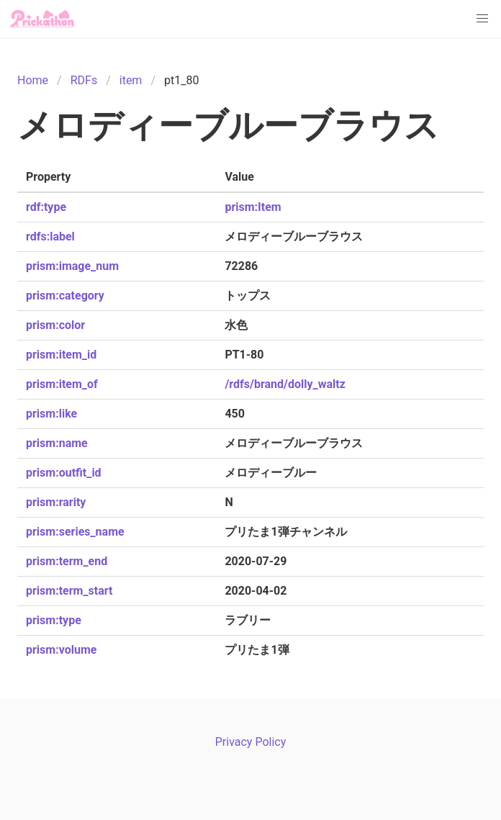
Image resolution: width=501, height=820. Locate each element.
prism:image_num (72, 266)
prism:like (51, 413)
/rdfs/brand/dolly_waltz (285, 384)
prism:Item (253, 207)
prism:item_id (61, 354)
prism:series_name (75, 532)
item (131, 80)
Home (32, 80)
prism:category (65, 295)
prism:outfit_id (63, 472)
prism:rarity (56, 502)
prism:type (53, 620)
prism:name (57, 443)
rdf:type (46, 207)
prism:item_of (62, 384)
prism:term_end (66, 561)
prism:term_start (69, 591)
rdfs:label (50, 236)
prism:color (55, 325)
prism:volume (61, 650)
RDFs (84, 80)
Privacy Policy (250, 742)
